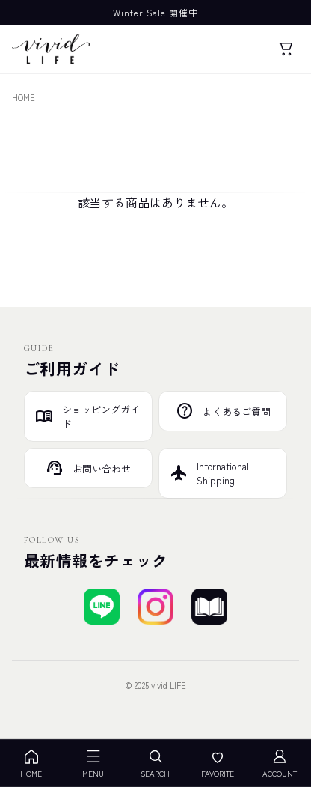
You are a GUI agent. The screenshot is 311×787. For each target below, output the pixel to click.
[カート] (285, 48)
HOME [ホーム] (31, 763)
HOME (23, 97)
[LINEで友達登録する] (102, 607)
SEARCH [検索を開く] (155, 763)
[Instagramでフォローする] (155, 607)
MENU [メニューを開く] (93, 763)
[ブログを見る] (209, 607)
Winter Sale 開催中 (155, 12)
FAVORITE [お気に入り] (217, 763)
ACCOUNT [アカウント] (279, 763)
